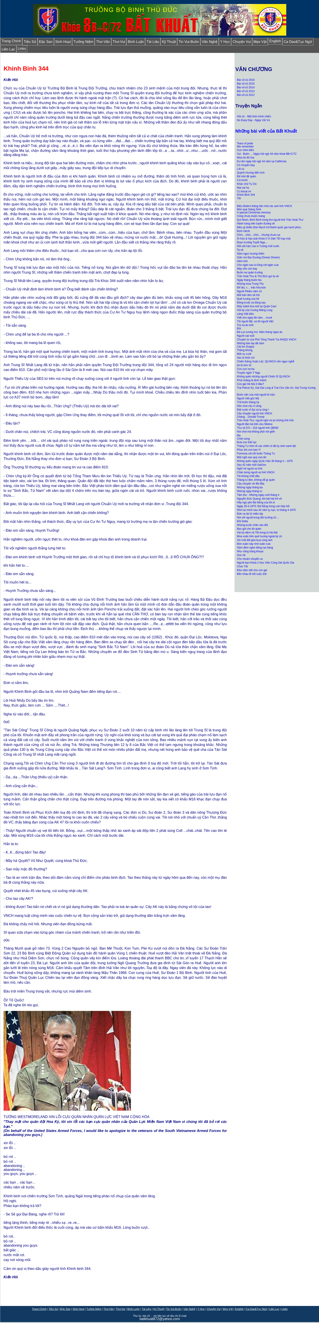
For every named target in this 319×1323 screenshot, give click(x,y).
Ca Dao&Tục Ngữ (298, 42)
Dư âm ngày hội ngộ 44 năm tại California (261, 161)
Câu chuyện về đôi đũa (250, 483)
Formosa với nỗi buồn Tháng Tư (256, 453)
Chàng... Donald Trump (250, 416)
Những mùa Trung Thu (250, 283)
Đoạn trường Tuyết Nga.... (252, 242)
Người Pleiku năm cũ (249, 291)
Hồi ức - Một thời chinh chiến (254, 116)
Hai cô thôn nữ (245, 357)
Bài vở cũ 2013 (246, 91)
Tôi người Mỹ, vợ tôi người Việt (255, 321)
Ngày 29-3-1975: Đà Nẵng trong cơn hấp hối (263, 506)
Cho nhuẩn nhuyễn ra (250, 558)
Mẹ (239, 435)
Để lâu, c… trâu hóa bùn (251, 287)
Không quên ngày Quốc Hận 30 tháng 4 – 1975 (265, 461)
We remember (245, 146)
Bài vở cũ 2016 (246, 79)
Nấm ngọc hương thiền (250, 253)
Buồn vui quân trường (250, 272)
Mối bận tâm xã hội (248, 295)
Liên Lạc (8, 49)
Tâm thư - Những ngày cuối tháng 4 (258, 494)
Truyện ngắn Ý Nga (248, 372)
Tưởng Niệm (83, 42)
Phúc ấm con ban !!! (249, 449)
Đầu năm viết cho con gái (252, 570)
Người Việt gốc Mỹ (248, 398)
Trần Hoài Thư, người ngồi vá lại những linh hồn (265, 420)
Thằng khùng (244, 350)
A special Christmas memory (254, 212)
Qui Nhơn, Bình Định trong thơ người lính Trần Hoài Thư (270, 219)
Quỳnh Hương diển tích (251, 172)
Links (22, 48)
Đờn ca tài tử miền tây (250, 513)
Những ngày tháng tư (249, 491)
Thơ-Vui (119, 42)
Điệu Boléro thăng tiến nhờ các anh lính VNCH (264, 206)
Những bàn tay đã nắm (250, 343)
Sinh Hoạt (63, 42)
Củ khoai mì (244, 191)
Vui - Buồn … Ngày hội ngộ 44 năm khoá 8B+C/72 (266, 153)
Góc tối (241, 555)
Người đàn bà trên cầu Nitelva (254, 424)
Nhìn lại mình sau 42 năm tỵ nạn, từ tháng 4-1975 (266, 510)
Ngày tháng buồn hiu (249, 280)
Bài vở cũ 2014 (246, 87)
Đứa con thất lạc (247, 442)
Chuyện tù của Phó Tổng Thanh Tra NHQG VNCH (266, 339)
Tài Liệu (152, 42)
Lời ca (240, 168)
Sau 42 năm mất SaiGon (251, 464)
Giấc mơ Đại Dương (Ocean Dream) (258, 257)
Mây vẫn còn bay (247, 268)
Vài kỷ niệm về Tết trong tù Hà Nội (257, 532)
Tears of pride (245, 143)
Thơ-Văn (103, 42)
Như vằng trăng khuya (250, 551)
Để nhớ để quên (246, 176)
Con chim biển (245, 150)
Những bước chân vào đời (252, 525)
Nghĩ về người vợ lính (249, 468)
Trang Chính (11, 41)
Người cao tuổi (245, 335)
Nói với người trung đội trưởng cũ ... (258, 517)
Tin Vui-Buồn (189, 42)
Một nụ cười (244, 353)
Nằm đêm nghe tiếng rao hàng (255, 547)
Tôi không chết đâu (248, 476)
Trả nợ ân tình (245, 325)
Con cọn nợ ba (245, 369)
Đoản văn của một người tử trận (256, 394)
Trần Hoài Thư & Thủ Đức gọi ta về (258, 276)
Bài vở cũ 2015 (246, 83)
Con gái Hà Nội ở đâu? (250, 384)
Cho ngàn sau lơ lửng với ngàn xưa (258, 265)
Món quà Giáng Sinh (249, 209)
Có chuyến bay (246, 165)
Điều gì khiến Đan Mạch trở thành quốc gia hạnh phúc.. (269, 227)
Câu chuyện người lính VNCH (254, 413)
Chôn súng (243, 438)
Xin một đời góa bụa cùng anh (254, 540)
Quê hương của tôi (248, 298)
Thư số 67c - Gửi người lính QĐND (257, 427)
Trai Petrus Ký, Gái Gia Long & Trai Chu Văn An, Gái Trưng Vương (276, 387)
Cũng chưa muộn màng (251, 216)
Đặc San (45, 42)
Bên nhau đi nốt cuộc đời (251, 574)
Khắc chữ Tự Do (247, 183)
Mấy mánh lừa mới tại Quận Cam (256, 306)
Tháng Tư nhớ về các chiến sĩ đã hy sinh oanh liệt (266, 446)
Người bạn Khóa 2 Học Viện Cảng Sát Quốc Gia (265, 562)
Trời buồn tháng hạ (248, 402)
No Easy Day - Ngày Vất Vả (253, 120)
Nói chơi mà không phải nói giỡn (256, 431)
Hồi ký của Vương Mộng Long (254, 310)
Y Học (225, 42)
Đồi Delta (242, 521)
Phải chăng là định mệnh (251, 380)
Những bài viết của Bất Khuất (266, 131)
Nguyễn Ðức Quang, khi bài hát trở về (259, 498)
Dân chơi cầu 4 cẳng (250, 406)
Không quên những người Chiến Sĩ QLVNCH (263, 376)
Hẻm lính (242, 261)
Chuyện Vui (242, 42)
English (275, 41)
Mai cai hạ (243, 187)
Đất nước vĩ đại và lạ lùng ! (253, 409)
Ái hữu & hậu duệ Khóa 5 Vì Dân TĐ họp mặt (263, 238)
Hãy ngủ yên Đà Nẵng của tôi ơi (256, 502)
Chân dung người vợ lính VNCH (255, 472)
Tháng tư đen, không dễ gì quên (256, 479)
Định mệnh (243, 231)
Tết (239, 198)
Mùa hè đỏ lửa (245, 157)
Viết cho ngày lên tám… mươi (254, 317)
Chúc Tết (242, 566)
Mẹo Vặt (260, 42)
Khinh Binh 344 (246, 194)
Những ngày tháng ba (250, 487)
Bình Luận (136, 42)
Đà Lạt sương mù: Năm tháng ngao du (259, 332)
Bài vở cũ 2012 (246, 95)
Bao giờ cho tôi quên (249, 528)
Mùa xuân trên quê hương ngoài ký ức (259, 536)
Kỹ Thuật (169, 42)
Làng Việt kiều (245, 313)
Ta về (240, 249)
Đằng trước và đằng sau (251, 302)
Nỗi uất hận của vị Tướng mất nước (258, 246)
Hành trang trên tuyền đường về (256, 223)
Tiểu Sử (30, 42)
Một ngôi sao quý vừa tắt (251, 457)
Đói (239, 328)
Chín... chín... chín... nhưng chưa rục (258, 234)
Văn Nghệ (209, 42)
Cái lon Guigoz (246, 346)
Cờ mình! (242, 180)
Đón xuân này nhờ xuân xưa (253, 543)
